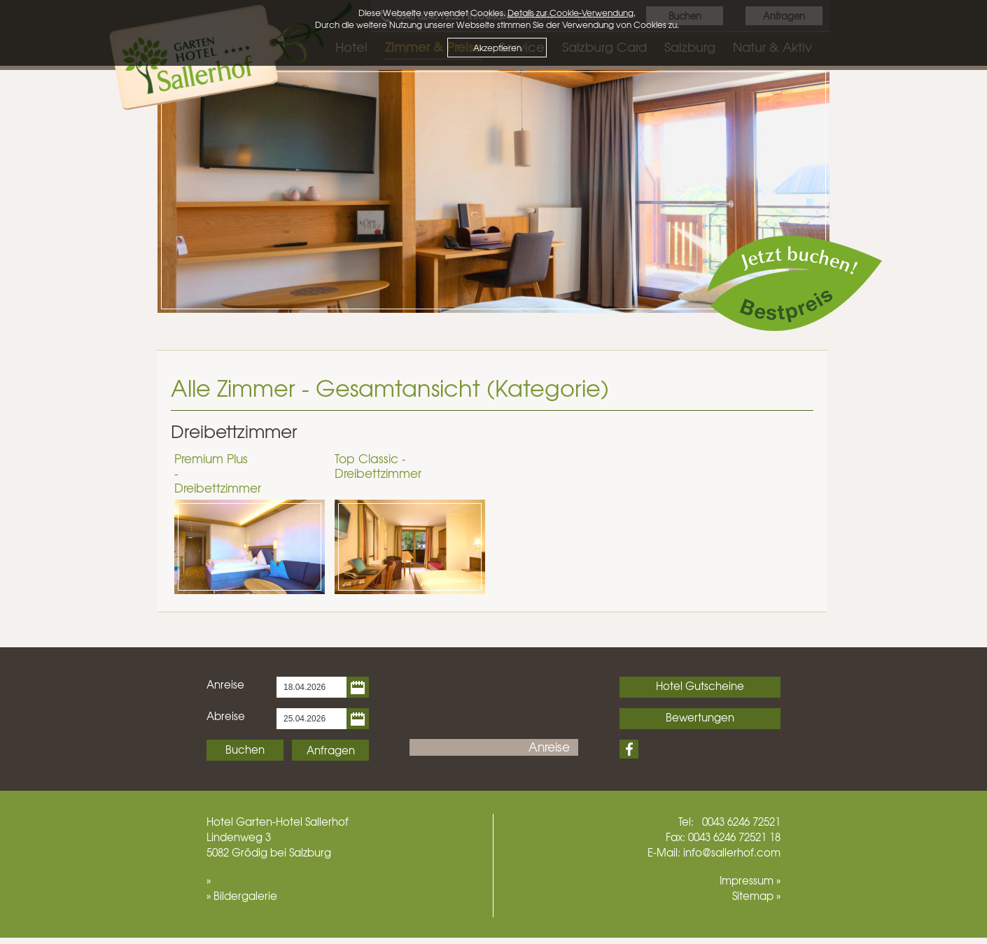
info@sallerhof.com (731, 852)
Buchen (245, 749)
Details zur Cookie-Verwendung (570, 12)
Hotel (219, 821)
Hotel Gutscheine (700, 685)
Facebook (629, 749)
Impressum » (750, 880)
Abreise (225, 716)
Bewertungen (700, 717)
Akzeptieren (497, 47)
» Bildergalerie (241, 895)
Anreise (225, 684)
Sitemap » (756, 895)
